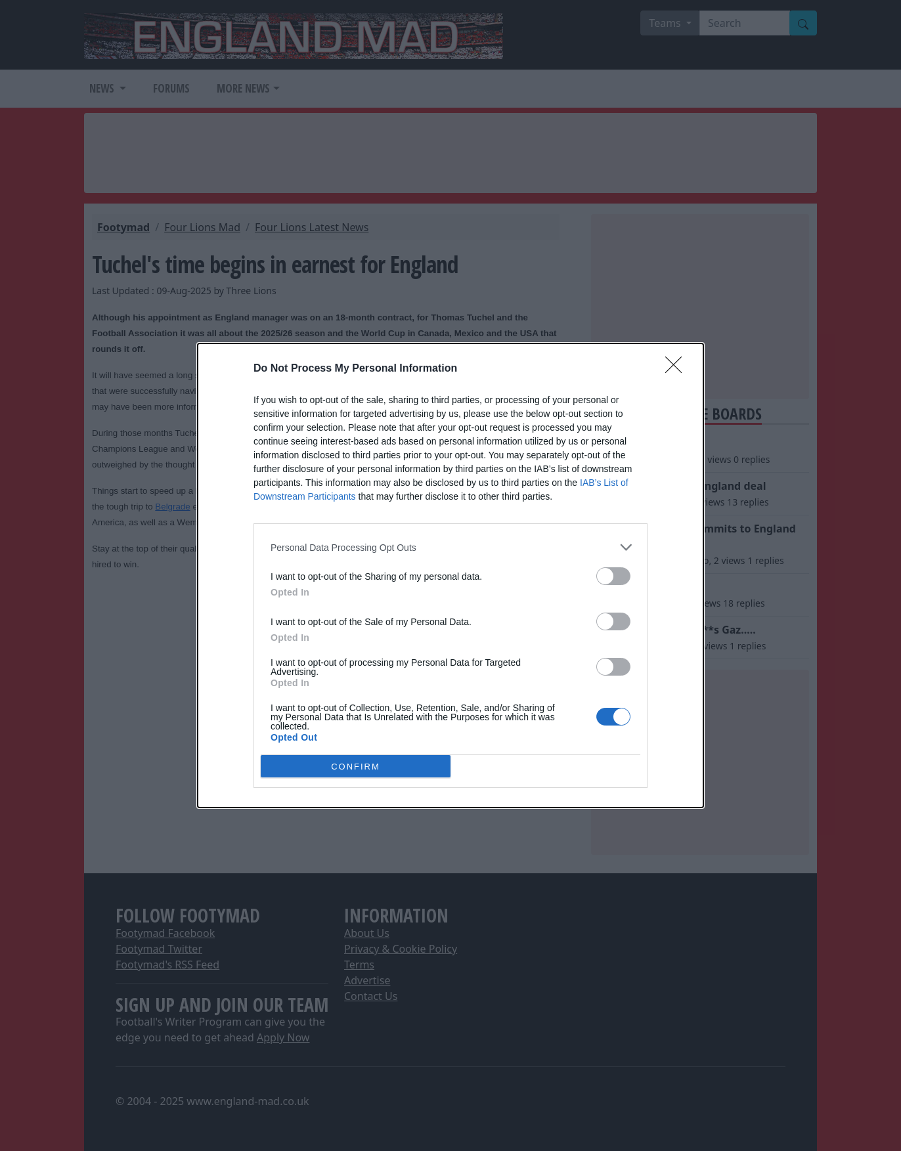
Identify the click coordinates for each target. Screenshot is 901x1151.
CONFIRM (355, 766)
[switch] (613, 576)
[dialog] (450, 575)
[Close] (677, 369)
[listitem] (450, 547)
